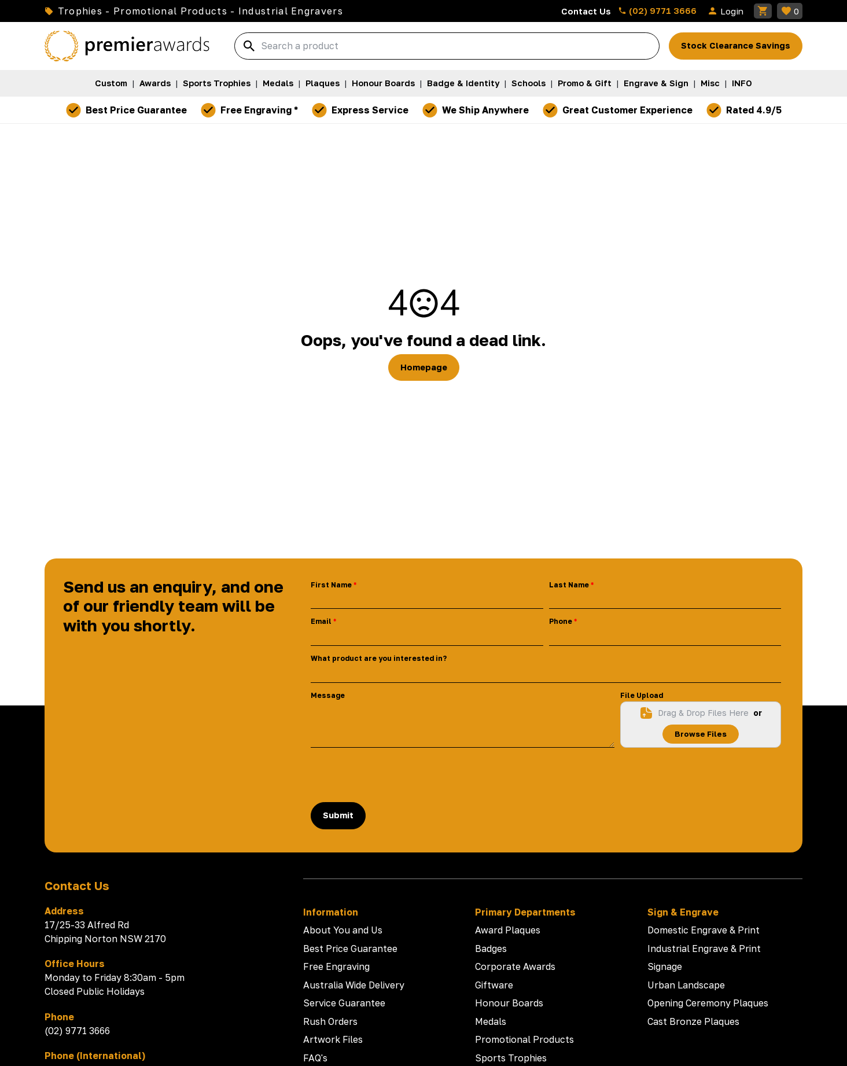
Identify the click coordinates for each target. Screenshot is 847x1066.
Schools (528, 83)
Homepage (423, 367)
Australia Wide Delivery (353, 985)
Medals (278, 83)
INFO (742, 83)
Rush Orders (330, 1021)
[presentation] (399, 774)
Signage (664, 966)
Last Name (569, 584)
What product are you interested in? (379, 658)
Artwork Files (333, 1039)
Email (321, 621)
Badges (491, 948)
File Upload (641, 695)
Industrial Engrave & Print (704, 948)
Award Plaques (507, 930)
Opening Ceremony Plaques (707, 1003)
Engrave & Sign (656, 83)
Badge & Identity (463, 83)
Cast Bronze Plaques (693, 1021)
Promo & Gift (585, 83)
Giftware (494, 985)
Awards (155, 83)
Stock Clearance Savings (735, 45)
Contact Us (586, 11)
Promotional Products (524, 1039)
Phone (560, 621)
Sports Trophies (217, 83)
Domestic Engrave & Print (703, 930)
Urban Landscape (686, 985)
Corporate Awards (515, 966)
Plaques (322, 83)
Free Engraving (336, 966)
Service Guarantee (344, 1003)
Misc (710, 83)
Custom (111, 83)
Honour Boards (383, 83)
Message (328, 695)
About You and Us (342, 930)
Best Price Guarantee (350, 948)
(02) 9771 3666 (657, 10)
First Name (331, 584)
